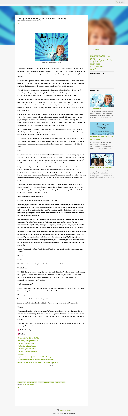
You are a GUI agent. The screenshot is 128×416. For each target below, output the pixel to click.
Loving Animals (95, 64)
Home (97, 49)
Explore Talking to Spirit (97, 55)
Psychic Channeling (44, 382)
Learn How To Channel (97, 66)
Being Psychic (21, 382)
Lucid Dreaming (95, 63)
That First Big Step (95, 108)
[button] (18, 24)
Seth (52, 382)
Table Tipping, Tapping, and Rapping (101, 60)
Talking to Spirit (60, 382)
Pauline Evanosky (32, 382)
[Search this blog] (116, 2)
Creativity (93, 68)
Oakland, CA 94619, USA (28, 384)
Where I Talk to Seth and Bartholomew (101, 167)
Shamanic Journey (95, 61)
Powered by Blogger (64, 410)
